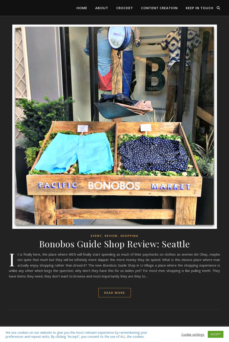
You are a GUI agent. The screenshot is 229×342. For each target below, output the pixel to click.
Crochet (124, 8)
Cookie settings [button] (192, 334)
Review (111, 236)
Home (81, 8)
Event (96, 236)
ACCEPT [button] (215, 334)
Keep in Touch (199, 8)
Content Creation (159, 8)
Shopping (129, 236)
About (101, 8)
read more (114, 293)
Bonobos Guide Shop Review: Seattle (114, 244)
